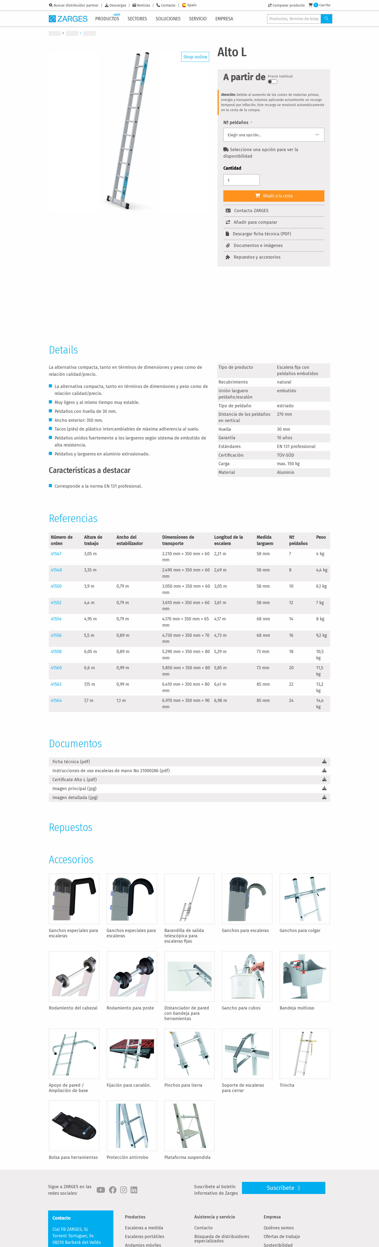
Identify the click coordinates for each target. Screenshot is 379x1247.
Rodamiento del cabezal (73, 1008)
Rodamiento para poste (130, 1008)
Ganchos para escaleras (245, 930)
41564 (56, 700)
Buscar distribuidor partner (76, 5)
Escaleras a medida (144, 1228)
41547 (56, 553)
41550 (56, 586)
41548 (56, 570)
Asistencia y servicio (214, 1217)
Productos (135, 1217)
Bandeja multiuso (297, 1008)
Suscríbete (281, 1188)
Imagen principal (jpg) (74, 788)
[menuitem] (108, 18)
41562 (56, 684)
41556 (56, 635)
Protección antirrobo (127, 1157)
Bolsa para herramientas (73, 1157)
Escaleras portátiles (144, 1236)
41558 (56, 651)
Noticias (143, 5)
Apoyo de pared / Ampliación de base (68, 1088)
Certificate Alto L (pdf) (74, 779)
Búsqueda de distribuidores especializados (221, 1239)
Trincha (287, 1085)
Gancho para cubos (241, 1008)
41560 (56, 667)
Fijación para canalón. (129, 1085)
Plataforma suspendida (187, 1157)
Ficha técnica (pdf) (71, 761)
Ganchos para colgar (300, 930)
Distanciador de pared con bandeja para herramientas (186, 1013)
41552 (56, 602)
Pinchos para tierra (183, 1085)
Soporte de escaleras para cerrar (243, 1088)
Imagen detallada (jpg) (75, 797)
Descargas (117, 5)
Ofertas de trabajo (282, 1236)
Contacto (168, 5)
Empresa (272, 1217)
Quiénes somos (279, 1228)
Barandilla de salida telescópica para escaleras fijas (184, 936)
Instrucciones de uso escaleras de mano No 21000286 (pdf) (111, 770)
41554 (56, 619)
